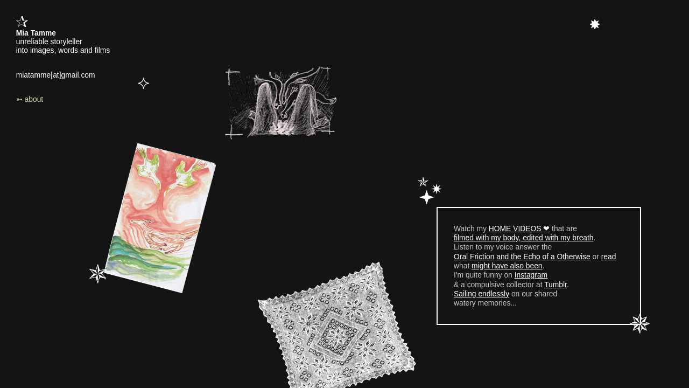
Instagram (531, 275)
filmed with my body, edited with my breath (524, 237)
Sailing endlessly (481, 293)
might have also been (507, 265)
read (608, 256)
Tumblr (555, 284)
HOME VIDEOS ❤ (519, 228)
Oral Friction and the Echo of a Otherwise (522, 256)
